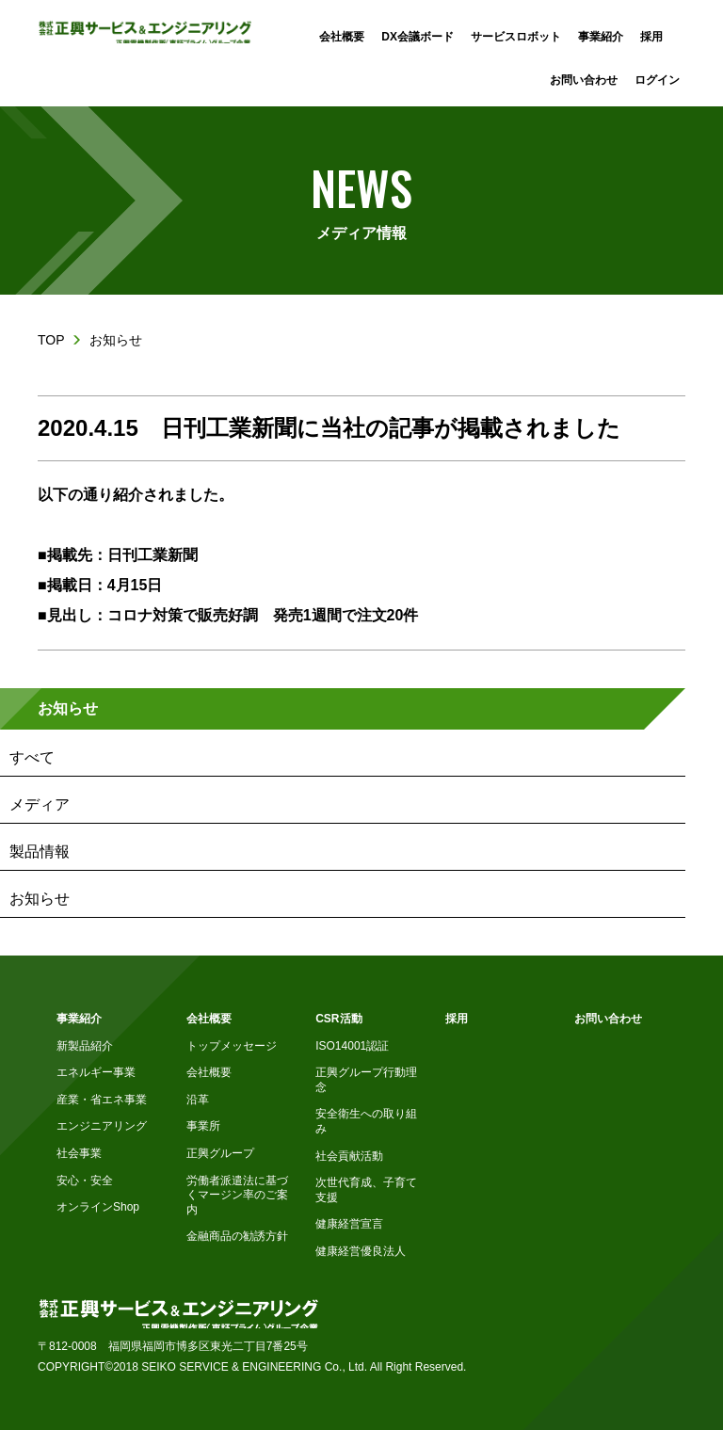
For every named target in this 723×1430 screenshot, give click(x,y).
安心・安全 (84, 1180)
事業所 (203, 1126)
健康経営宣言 (349, 1223)
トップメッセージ (231, 1045)
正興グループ (220, 1153)
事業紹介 (79, 1018)
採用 (456, 1018)
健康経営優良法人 (360, 1251)
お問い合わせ (608, 1018)
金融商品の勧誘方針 (237, 1236)
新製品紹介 (84, 1045)
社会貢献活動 (349, 1156)
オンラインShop (97, 1206)
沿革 (197, 1099)
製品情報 (39, 852)
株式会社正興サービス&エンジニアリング (144, 31)
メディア (39, 804)
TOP (51, 339)
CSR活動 (338, 1018)
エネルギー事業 (96, 1072)
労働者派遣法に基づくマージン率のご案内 (237, 1195)
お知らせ (68, 708)
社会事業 (79, 1153)
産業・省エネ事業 (101, 1099)
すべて (32, 757)
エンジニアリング (101, 1126)
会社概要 (209, 1018)
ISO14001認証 (352, 1045)
